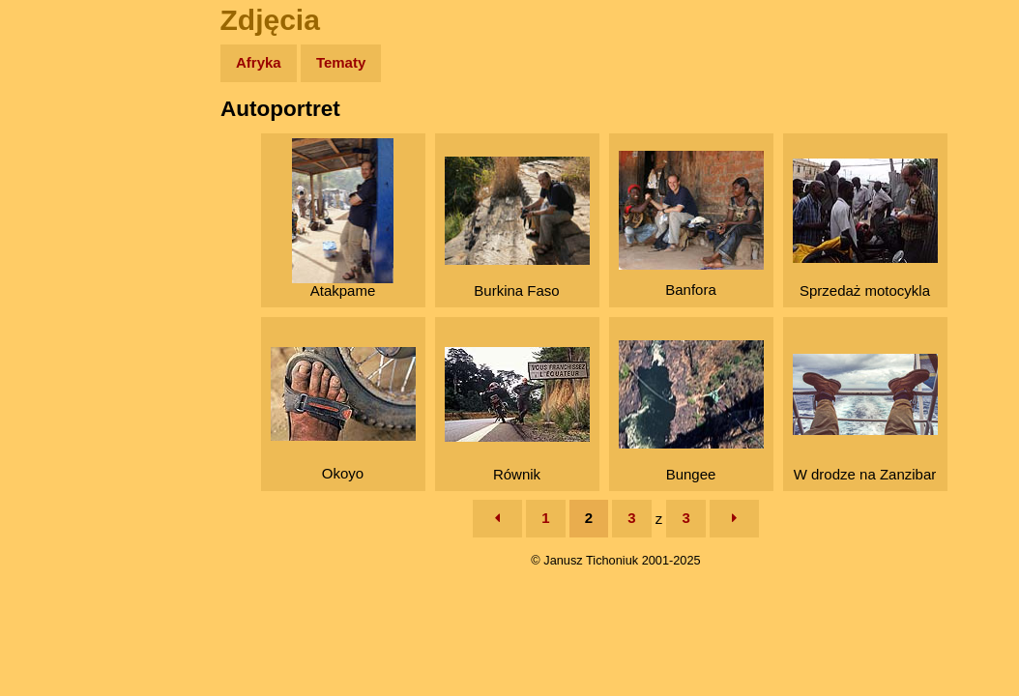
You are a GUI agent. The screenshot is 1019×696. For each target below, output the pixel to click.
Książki (57, 250)
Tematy (340, 62)
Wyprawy (64, 138)
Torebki (58, 399)
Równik (517, 414)
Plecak (55, 324)
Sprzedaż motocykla (865, 229)
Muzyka (58, 286)
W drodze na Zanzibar (865, 418)
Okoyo (343, 414)
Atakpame (342, 218)
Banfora (691, 224)
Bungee (691, 411)
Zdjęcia (57, 175)
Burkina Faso (517, 228)
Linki (49, 361)
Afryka (258, 62)
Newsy (55, 212)
